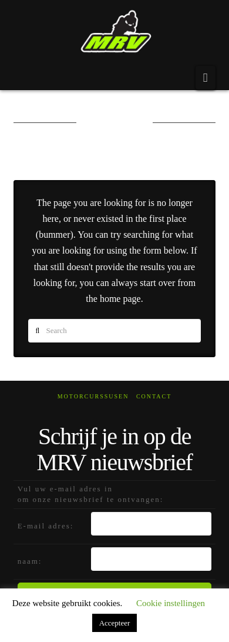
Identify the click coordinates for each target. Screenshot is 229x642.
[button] (205, 77)
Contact (153, 396)
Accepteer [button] (114, 622)
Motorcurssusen (93, 396)
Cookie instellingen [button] (170, 603)
